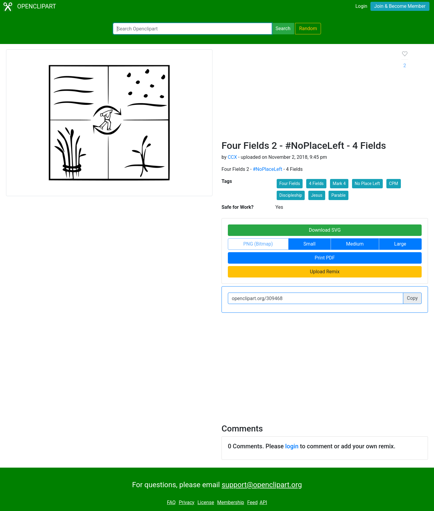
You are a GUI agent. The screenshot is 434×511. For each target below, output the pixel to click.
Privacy (186, 502)
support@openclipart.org (262, 485)
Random (308, 28)
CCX (232, 157)
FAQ (171, 502)
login (291, 446)
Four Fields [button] (289, 183)
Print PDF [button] (325, 258)
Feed (252, 502)
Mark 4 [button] (339, 183)
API (263, 502)
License (205, 502)
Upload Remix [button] (324, 271)
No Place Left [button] (367, 183)
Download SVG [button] (325, 230)
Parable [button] (338, 195)
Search (282, 28)
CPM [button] (393, 183)
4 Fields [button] (316, 183)
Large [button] (400, 244)
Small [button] (309, 244)
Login (361, 6)
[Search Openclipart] (192, 28)
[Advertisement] (307, 94)
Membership (230, 502)
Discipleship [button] (290, 195)
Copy (412, 298)
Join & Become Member (400, 6)
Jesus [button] (316, 195)
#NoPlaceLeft (267, 169)
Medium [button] (354, 244)
